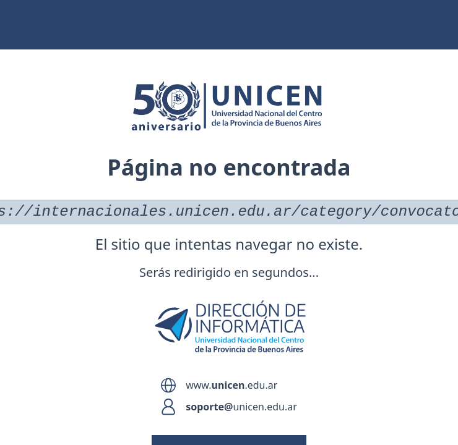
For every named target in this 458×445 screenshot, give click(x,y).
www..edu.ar (231, 385)
